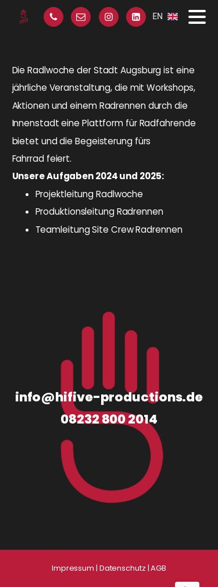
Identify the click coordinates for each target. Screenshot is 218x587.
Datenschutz (122, 568)
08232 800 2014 (109, 419)
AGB (158, 568)
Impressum (73, 568)
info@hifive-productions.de (109, 397)
